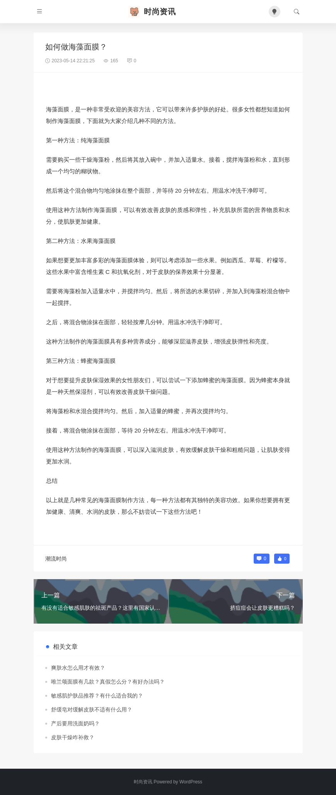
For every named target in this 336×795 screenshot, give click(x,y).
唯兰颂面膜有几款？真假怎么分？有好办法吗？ (108, 682)
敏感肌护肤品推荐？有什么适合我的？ (97, 695)
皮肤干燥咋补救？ (72, 737)
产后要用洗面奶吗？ (75, 723)
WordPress (190, 782)
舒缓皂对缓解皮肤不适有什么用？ (91, 709)
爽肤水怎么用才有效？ (78, 668)
